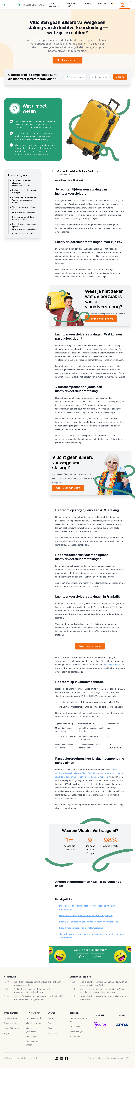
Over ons (52, 1023)
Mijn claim (123, 4)
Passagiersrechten (34, 1018)
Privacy (91, 1058)
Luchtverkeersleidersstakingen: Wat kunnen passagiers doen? (25, 200)
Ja (81, 956)
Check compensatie (67, 60)
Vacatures (52, 1033)
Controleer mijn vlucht (101, 318)
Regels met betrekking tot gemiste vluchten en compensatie (88, 922)
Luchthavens (76, 1026)
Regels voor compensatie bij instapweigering (81, 928)
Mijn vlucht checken (90, 646)
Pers (50, 1028)
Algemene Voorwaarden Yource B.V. (113, 1058)
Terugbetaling (10, 1018)
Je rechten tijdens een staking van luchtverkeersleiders (21, 183)
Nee (97, 956)
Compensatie (10, 1023)
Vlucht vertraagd (34, 1023)
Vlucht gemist (32, 1036)
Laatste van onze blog (80, 977)
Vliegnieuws (10, 977)
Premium (102, 3)
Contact (88, 3)
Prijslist (7, 1033)
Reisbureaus (75, 1036)
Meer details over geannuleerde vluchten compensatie (85, 915)
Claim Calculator (113, 664)
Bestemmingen (76, 1031)
